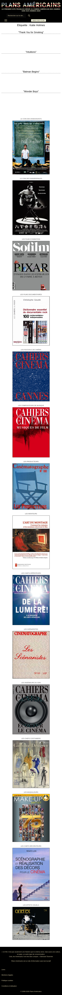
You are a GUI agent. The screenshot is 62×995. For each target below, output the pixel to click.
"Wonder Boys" (31, 91)
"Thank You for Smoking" (31, 32)
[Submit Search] (29, 16)
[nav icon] (5, 21)
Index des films (39, 20)
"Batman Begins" (31, 71)
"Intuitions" (31, 52)
